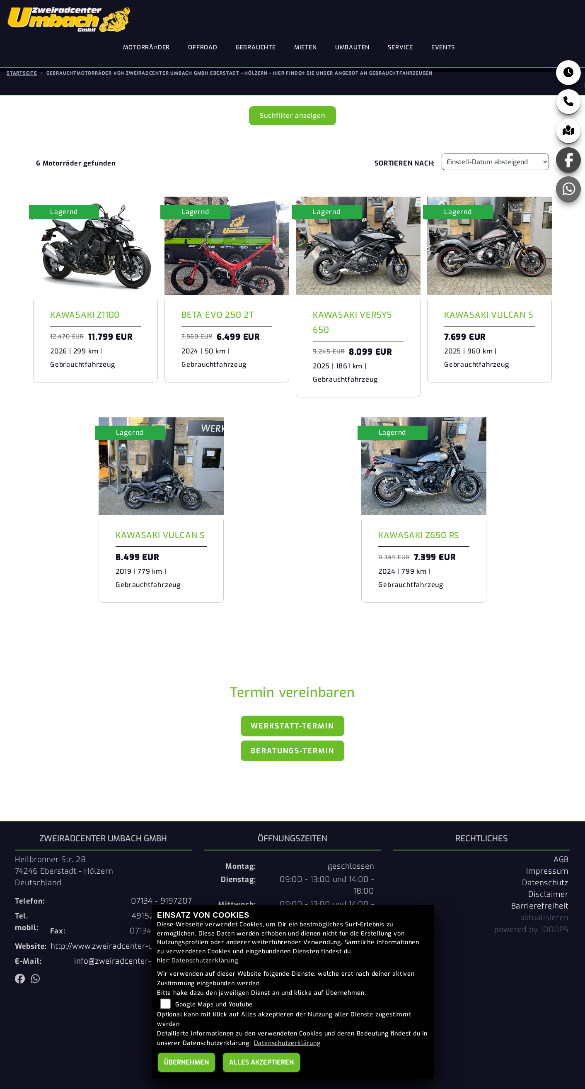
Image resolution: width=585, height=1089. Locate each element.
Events (443, 47)
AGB (561, 855)
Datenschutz (545, 878)
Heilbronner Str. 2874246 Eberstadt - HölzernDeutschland (64, 866)
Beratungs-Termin (292, 746)
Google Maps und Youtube (214, 1005)
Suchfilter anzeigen (292, 111)
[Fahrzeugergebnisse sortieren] (495, 157)
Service (400, 47)
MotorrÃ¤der (146, 47)
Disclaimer (548, 890)
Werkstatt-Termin (292, 721)
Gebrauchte (256, 47)
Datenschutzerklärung (205, 961)
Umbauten (352, 47)
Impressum (547, 867)
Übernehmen (186, 1062)
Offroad (203, 47)
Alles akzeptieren (261, 1062)
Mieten (305, 47)
